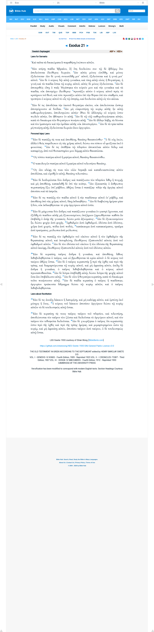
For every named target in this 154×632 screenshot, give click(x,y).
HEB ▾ (119, 51)
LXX (16, 39)
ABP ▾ (112, 51)
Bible (12, 39)
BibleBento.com (96, 340)
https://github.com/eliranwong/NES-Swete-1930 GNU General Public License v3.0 (77, 346)
